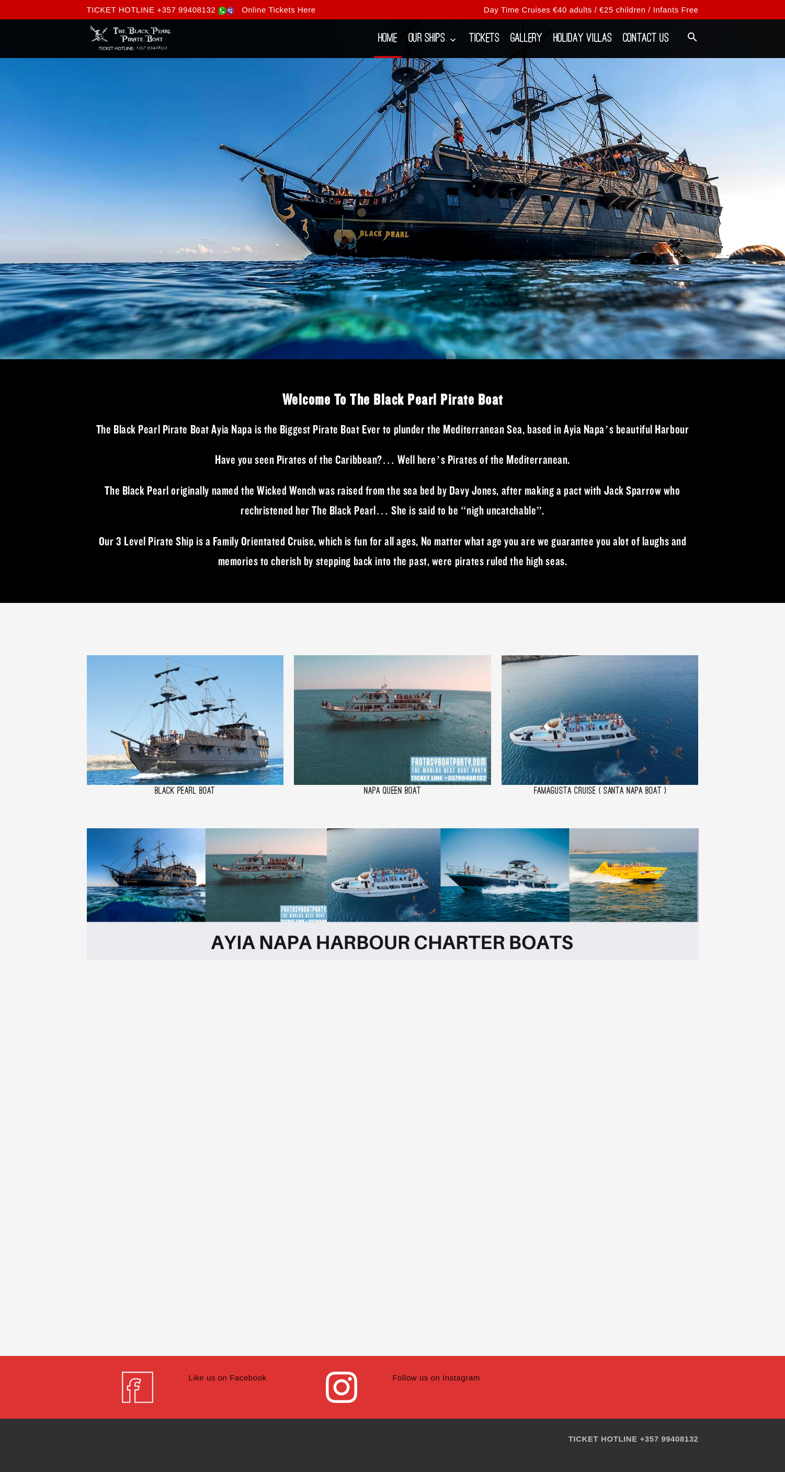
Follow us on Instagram (436, 1377)
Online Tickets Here (279, 9)
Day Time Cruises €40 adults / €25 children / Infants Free (591, 9)
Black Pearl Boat (185, 790)
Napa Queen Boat (392, 790)
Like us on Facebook (228, 1377)
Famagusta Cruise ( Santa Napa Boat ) (600, 790)
